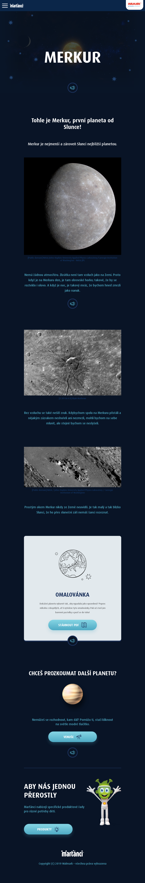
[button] (5, 5)
